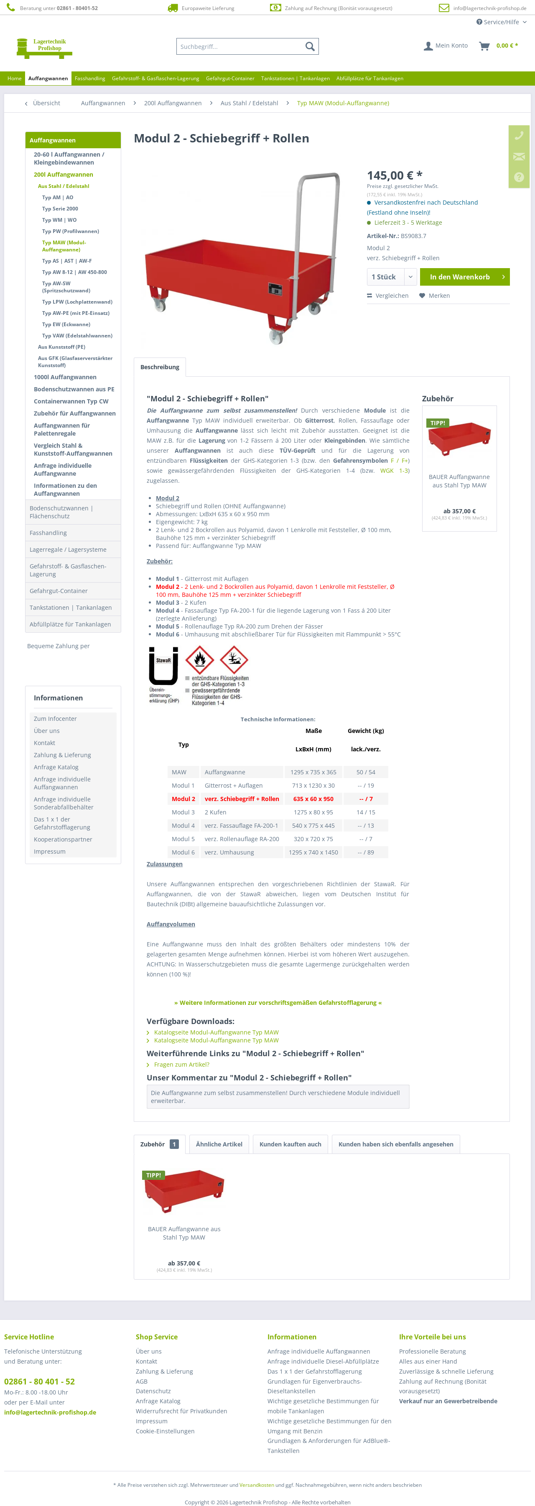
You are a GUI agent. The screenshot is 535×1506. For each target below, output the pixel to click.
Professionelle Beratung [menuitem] (432, 1351)
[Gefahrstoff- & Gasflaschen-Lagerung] (156, 78)
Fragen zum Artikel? (178, 1064)
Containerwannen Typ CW (71, 401)
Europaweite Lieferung (200, 8)
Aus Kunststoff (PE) (61, 346)
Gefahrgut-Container (59, 591)
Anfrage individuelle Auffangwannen (62, 783)
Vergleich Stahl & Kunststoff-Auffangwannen (73, 449)
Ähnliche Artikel (219, 1144)
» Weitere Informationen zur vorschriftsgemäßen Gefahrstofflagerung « (278, 1003)
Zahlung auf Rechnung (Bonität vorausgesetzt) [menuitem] (443, 1386)
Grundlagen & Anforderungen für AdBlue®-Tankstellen (329, 1446)
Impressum (50, 851)
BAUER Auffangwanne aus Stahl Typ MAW (459, 481)
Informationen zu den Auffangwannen (65, 489)
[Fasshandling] (90, 78)
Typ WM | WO (59, 219)
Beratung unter (51, 8)
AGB (142, 1381)
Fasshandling (48, 533)
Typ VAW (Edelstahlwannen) (77, 335)
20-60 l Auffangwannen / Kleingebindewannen (69, 158)
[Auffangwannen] (48, 78)
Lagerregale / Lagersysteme (68, 549)
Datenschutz (153, 1391)
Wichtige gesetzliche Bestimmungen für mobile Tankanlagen (323, 1406)
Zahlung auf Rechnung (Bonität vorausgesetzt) (330, 8)
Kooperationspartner (63, 839)
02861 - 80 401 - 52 (39, 1381)
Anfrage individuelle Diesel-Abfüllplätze (323, 1361)
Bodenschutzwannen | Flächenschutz (62, 512)
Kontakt (44, 743)
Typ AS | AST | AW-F (67, 260)
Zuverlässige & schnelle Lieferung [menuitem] (446, 1371)
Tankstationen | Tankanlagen (71, 607)
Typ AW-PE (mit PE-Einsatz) (76, 313)
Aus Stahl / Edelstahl (63, 186)
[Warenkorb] (499, 46)
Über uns (47, 731)
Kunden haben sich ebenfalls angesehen (396, 1144)
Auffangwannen (53, 140)
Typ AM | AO (58, 197)
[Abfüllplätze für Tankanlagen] (370, 78)
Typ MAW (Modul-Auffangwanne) (64, 246)
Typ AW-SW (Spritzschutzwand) (66, 287)
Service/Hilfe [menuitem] (498, 22)
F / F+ (399, 460)
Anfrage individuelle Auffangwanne (63, 469)
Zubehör (159, 1144)
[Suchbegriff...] (247, 46)
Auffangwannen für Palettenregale (62, 429)
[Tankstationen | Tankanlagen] (295, 78)
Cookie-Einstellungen (165, 1431)
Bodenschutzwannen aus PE (74, 389)
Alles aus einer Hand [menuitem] (428, 1361)
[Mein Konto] (446, 46)
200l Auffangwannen (63, 174)
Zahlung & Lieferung (62, 755)
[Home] (14, 78)
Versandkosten (256, 1484)
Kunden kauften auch (290, 1144)
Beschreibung (159, 367)
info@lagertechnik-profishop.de (490, 8)
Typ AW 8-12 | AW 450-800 (74, 272)
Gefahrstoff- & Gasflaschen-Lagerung (68, 570)
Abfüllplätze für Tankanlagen (70, 624)
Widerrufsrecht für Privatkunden (181, 1411)
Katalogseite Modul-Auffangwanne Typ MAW (213, 1032)
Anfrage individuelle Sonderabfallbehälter (64, 803)
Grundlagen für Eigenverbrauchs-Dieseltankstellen (315, 1386)
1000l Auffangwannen (65, 377)
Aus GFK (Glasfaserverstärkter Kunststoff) (75, 362)
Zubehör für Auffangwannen (75, 413)
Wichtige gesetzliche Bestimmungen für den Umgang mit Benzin (330, 1426)
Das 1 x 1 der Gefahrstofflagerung (62, 823)
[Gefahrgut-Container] (230, 78)
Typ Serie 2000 (60, 208)
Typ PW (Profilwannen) (70, 231)
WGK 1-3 (394, 470)
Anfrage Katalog (56, 767)
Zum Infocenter (55, 719)
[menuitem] (247, 46)
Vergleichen (388, 295)
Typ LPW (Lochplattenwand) (77, 301)
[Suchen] (310, 46)
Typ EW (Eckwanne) (66, 324)
